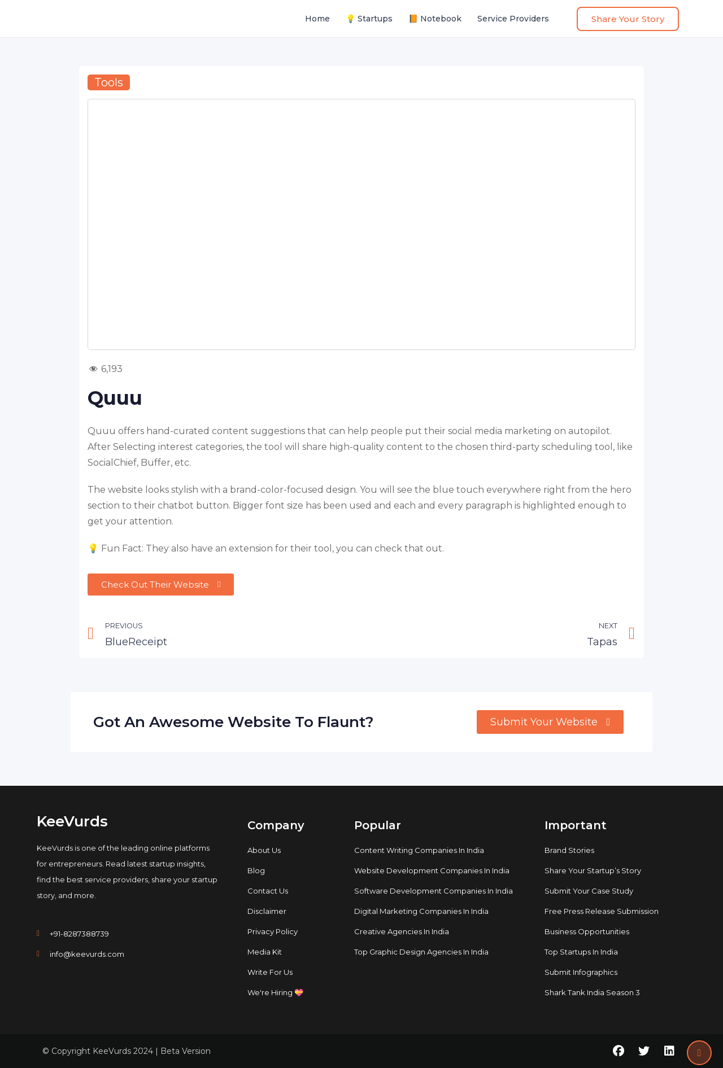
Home (317, 19)
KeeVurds (72, 821)
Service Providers (513, 19)
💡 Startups (369, 19)
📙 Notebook (434, 19)
